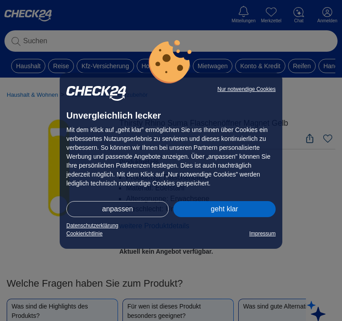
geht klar (224, 209)
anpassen (117, 209)
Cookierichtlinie (84, 233)
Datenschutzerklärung (92, 225)
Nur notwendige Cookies (246, 89)
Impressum (262, 233)
